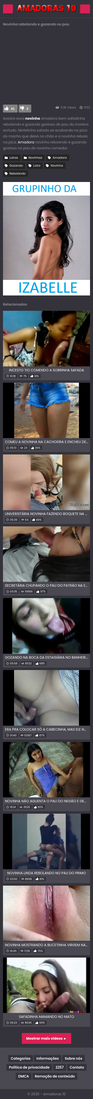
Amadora (26, 142)
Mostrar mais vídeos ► (46, 1038)
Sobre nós (73, 1058)
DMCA (23, 1076)
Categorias (20, 1058)
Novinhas (35, 158)
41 (13, 109)
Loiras (13, 158)
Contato (77, 1067)
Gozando (16, 165)
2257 (60, 1067)
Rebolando (17, 173)
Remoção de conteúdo (55, 1076)
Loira (36, 165)
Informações (47, 1058)
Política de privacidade (29, 1067)
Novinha (57, 165)
